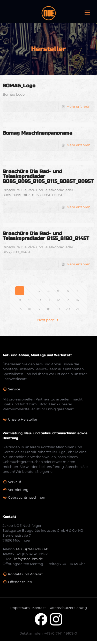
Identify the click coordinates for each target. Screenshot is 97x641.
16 (29, 309)
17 (39, 309)
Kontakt (39, 608)
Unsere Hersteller (22, 419)
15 (19, 309)
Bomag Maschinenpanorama (37, 133)
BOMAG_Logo (19, 86)
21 (77, 309)
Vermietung (18, 490)
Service (14, 389)
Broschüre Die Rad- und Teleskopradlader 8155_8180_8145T (46, 235)
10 (39, 300)
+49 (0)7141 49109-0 (32, 549)
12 (58, 300)
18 (48, 309)
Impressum (20, 608)
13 (67, 300)
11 (48, 300)
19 (58, 309)
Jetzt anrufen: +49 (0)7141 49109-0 (48, 633)
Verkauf (14, 482)
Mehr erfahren (78, 106)
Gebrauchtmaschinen (26, 497)
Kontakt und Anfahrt (25, 574)
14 (77, 300)
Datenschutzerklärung (67, 608)
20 (68, 309)
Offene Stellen (20, 582)
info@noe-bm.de (28, 559)
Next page (48, 320)
